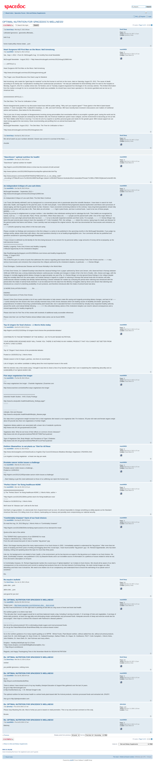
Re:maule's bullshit (12, 580)
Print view (146, 13)
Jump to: (114, 744)
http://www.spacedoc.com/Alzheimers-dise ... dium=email (34, 605)
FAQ (136, 16)
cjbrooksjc (10, 706)
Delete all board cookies (127, 757)
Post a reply (8, 25)
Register (142, 16)
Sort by (86, 735)
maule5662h (10, 52)
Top (150, 45)
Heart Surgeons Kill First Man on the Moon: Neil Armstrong (29, 49)
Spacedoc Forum (20, 13)
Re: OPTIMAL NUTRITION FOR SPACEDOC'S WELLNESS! (28, 600)
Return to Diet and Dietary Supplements (15, 744)
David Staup (10, 29)
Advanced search (146, 8)
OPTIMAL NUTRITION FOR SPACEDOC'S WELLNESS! (32, 21)
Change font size (149, 13)
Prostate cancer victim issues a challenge (22, 462)
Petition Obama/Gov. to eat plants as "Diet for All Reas (27, 446)
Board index (9, 13)
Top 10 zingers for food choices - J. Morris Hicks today (27, 325)
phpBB (71, 760)
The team (116, 757)
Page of (142, 25)
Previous (6, 735)
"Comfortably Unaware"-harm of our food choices (25, 518)
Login (149, 16)
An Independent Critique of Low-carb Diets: (22, 186)
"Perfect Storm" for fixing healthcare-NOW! (22, 485)
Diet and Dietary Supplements (36, 13)
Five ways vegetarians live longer (18, 376)
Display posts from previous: (67, 735)
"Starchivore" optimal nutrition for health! (22, 157)
